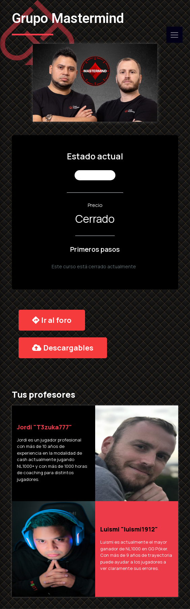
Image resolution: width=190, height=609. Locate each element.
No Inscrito (95, 175)
